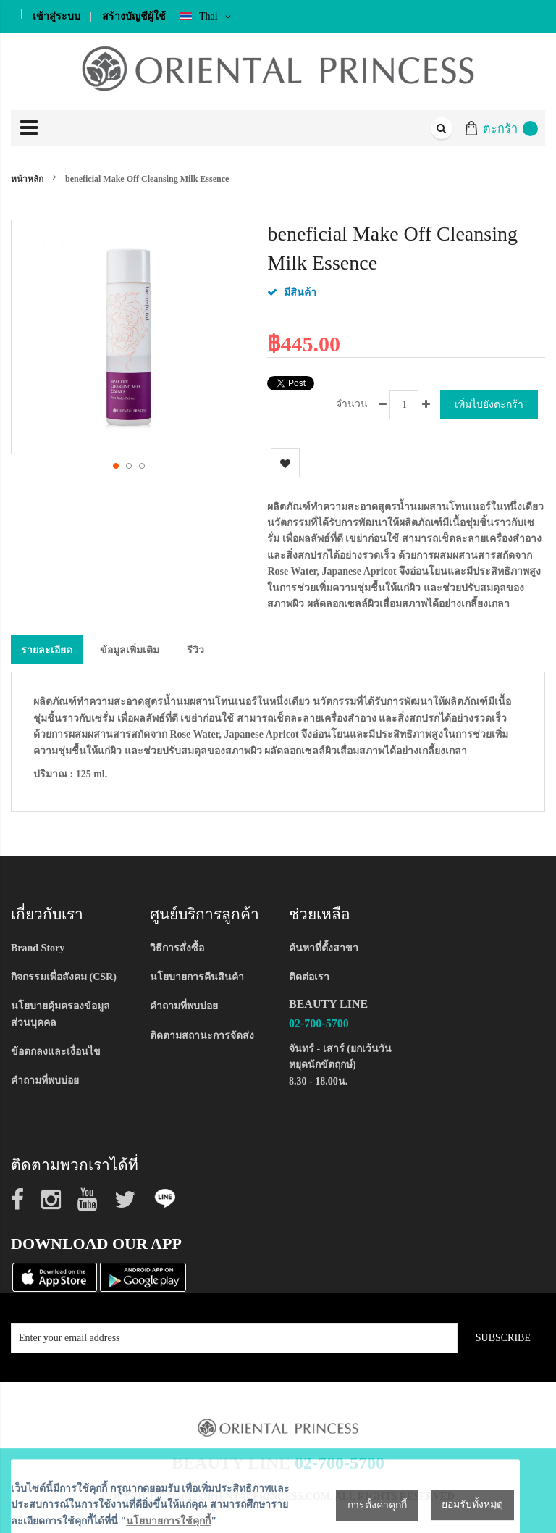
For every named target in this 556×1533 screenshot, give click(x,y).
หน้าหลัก (27, 179)
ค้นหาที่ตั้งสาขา (323, 947)
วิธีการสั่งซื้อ (177, 947)
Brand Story (37, 947)
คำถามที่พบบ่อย (45, 1080)
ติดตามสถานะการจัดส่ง (202, 1034)
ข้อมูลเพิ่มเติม (129, 649)
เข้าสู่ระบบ (56, 16)
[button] (115, 465)
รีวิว (195, 649)
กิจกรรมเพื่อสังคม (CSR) (64, 976)
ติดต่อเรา (309, 976)
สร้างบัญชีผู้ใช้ (134, 16)
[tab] (47, 649)
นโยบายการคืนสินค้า (197, 976)
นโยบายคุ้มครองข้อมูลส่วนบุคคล (60, 1014)
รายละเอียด (46, 649)
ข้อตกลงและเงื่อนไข (56, 1050)
